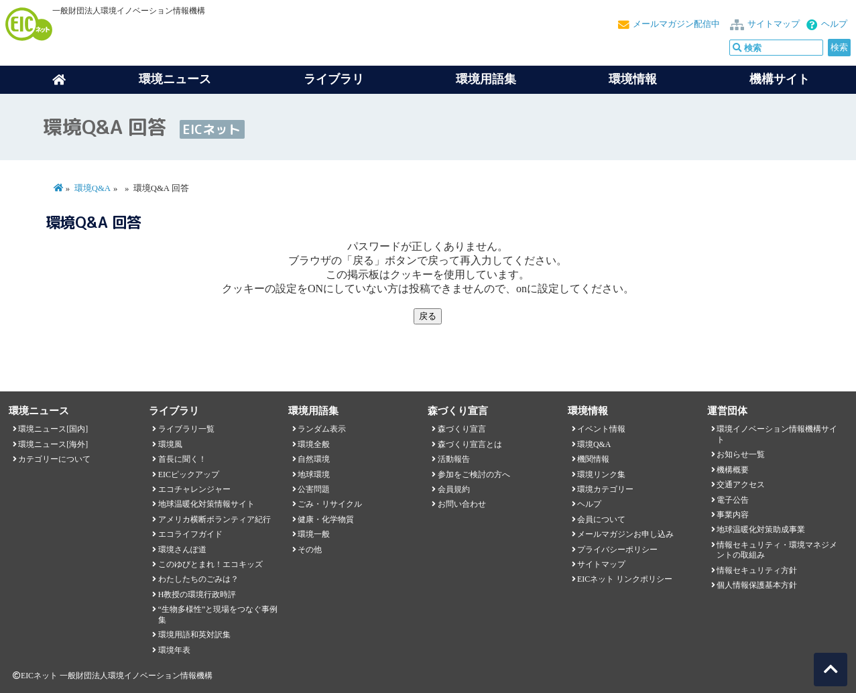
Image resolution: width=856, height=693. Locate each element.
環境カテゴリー (605, 489)
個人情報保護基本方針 (757, 585)
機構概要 (733, 470)
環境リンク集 (601, 474)
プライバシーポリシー (617, 549)
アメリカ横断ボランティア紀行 (214, 519)
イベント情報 (601, 429)
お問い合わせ (462, 504)
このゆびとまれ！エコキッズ (210, 564)
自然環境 (314, 459)
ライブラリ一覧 (186, 429)
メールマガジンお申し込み (625, 534)
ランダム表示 (322, 429)
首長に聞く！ (182, 459)
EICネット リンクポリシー (624, 579)
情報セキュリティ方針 (757, 570)
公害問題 (314, 489)
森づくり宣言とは (470, 444)
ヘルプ (834, 24)
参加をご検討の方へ (474, 474)
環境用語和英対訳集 (194, 634)
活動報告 (454, 459)
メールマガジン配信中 (676, 24)
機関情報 (593, 459)
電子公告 (733, 500)
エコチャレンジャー (194, 489)
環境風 (170, 444)
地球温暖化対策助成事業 (761, 529)
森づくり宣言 (462, 429)
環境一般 (314, 534)
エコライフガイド (190, 534)
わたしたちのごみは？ (198, 579)
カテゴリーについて (54, 459)
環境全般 (314, 444)
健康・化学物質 (326, 519)
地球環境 (314, 474)
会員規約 (454, 489)
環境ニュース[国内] (53, 429)
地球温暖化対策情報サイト (206, 504)
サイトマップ (773, 24)
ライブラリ (334, 79)
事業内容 (733, 514)
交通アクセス (741, 484)
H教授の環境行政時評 (197, 594)
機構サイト (779, 79)
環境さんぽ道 (182, 549)
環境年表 (174, 650)
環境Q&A (92, 188)
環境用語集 (486, 79)
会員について (601, 519)
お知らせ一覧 (741, 454)
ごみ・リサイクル (330, 504)
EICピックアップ (188, 474)
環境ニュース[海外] (53, 444)
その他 (310, 549)
